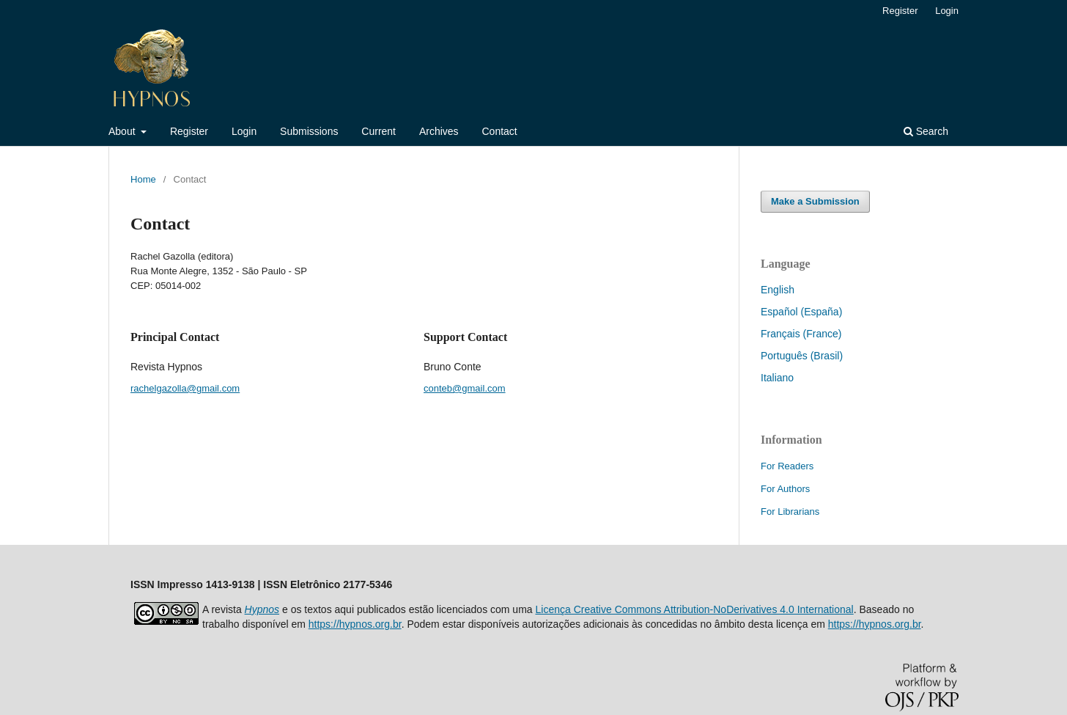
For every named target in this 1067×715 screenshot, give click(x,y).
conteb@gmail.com (465, 388)
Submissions (309, 131)
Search (926, 131)
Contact (499, 131)
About (123, 131)
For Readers (787, 466)
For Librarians (790, 511)
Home (143, 179)
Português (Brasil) (802, 356)
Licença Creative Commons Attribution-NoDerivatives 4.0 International (694, 609)
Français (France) (801, 334)
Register (189, 131)
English (777, 290)
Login (244, 131)
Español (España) (801, 312)
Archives (439, 131)
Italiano (777, 378)
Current (378, 131)
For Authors (785, 488)
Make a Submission (815, 201)
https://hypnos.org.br (355, 624)
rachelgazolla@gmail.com (185, 388)
